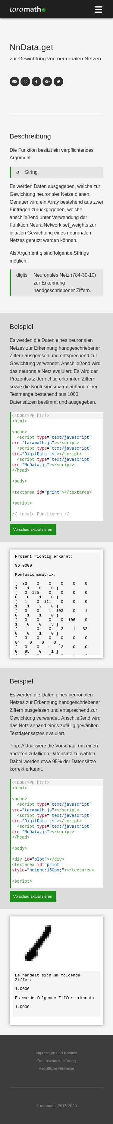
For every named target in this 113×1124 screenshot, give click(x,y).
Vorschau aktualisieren (32, 529)
